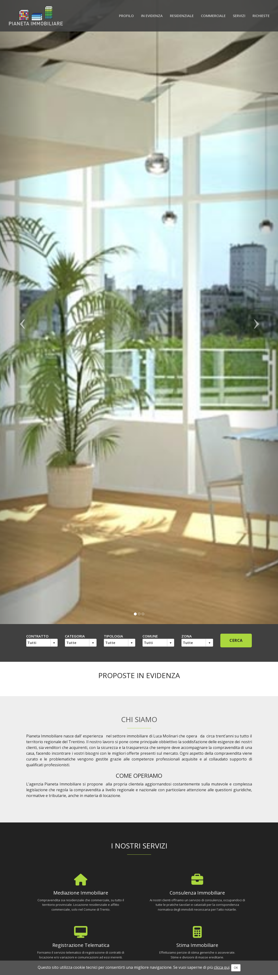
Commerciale (213, 15)
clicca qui (221, 967)
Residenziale (182, 15)
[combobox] (38, 642)
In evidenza (152, 15)
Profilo (126, 15)
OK (236, 968)
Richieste (261, 15)
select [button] (54, 643)
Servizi (239, 15)
